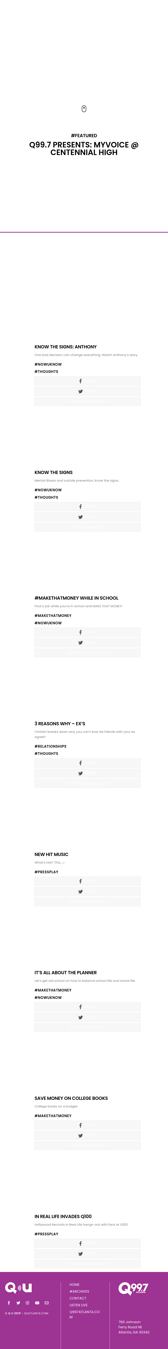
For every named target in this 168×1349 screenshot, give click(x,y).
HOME (75, 1284)
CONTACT (78, 1298)
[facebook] (9, 1302)
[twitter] (18, 1302)
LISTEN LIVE (79, 1305)
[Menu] (159, 11)
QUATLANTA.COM (36, 1313)
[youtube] (37, 1302)
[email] (46, 1302)
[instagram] (27, 1302)
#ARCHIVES (79, 1291)
